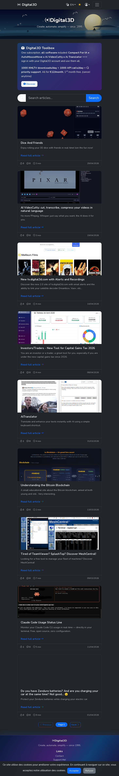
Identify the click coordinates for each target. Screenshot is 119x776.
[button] (87, 4)
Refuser (89, 770)
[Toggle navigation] (97, 4)
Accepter (74, 770)
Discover (29, 84)
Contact (59, 756)
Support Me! (59, 759)
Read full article (32, 155)
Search (94, 98)
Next (75, 724)
